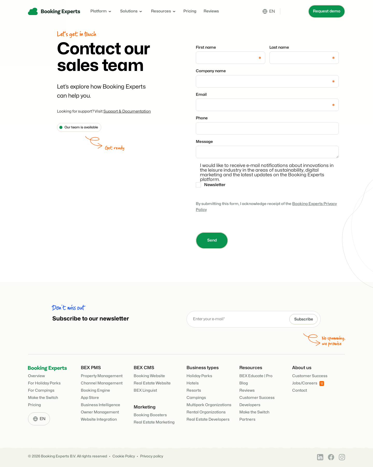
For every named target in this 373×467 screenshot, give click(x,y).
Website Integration (99, 419)
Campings (196, 398)
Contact (299, 390)
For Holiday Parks (44, 383)
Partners (247, 419)
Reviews (211, 11)
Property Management (102, 376)
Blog (243, 383)
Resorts (194, 390)
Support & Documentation (127, 111)
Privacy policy (151, 456)
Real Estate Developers (208, 419)
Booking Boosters (150, 415)
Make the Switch (43, 398)
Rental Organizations (206, 412)
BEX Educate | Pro (255, 376)
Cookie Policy (123, 456)
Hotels (193, 383)
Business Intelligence (100, 405)
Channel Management (102, 383)
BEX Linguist (145, 390)
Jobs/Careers (308, 383)
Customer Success (257, 398)
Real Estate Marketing (154, 422)
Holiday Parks (199, 376)
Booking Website (149, 376)
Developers (249, 405)
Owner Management (100, 412)
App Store (90, 398)
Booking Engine (95, 390)
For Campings (41, 390)
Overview (36, 376)
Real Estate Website (152, 383)
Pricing (189, 11)
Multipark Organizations (209, 405)
